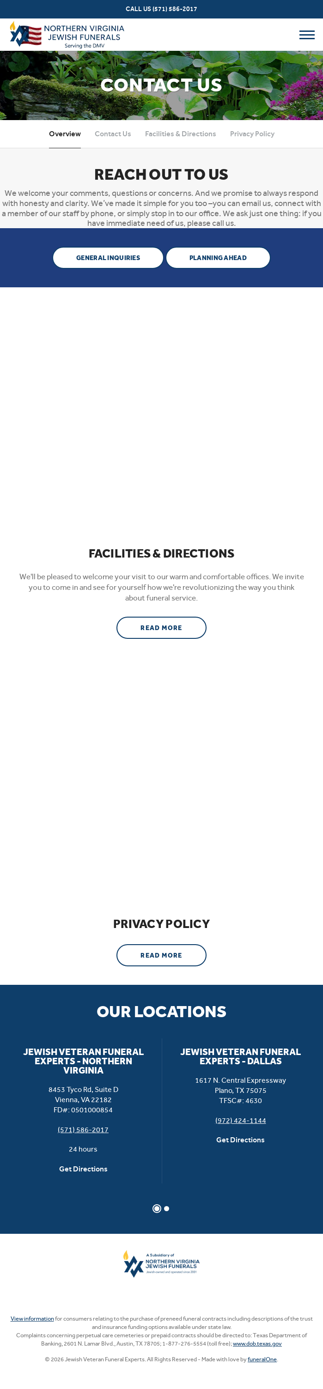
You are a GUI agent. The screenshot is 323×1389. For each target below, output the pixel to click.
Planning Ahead (218, 258)
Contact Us (113, 133)
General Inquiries (108, 258)
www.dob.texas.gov (257, 1343)
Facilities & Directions (180, 133)
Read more (173, 624)
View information (32, 1318)
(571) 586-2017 (174, 9)
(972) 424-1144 (240, 1120)
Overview (65, 133)
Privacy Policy (252, 133)
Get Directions (83, 1169)
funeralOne (262, 1359)
